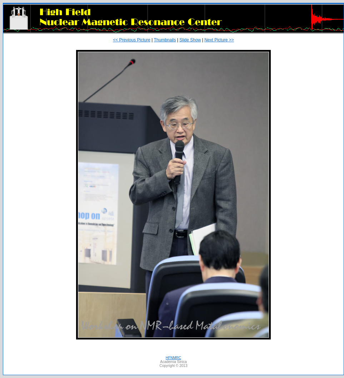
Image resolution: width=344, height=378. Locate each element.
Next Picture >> (219, 39)
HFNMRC (173, 358)
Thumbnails (165, 39)
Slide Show (190, 39)
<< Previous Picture (131, 39)
